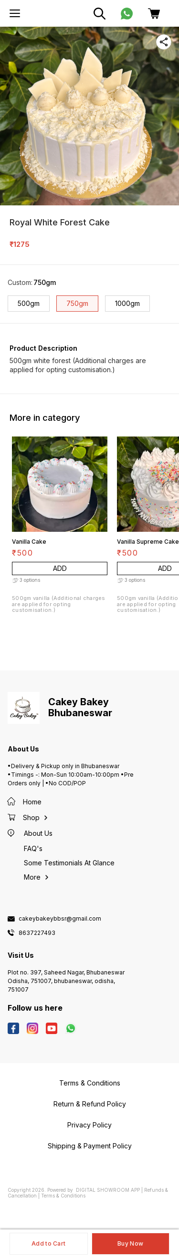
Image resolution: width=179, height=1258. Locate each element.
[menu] (15, 13)
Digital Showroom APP (108, 1190)
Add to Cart (48, 1243)
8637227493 (37, 933)
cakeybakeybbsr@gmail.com (60, 918)
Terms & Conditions (63, 1195)
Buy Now (130, 1243)
